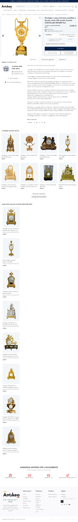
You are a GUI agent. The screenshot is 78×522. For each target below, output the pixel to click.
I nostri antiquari (39, 509)
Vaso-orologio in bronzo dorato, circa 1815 (67, 156)
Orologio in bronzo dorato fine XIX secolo (29, 156)
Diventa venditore (52, 494)
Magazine (63, 494)
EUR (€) (45, 6)
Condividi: (29, 122)
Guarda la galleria (13, 78)
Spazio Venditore (52, 496)
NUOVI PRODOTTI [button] (8, 10)
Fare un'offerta (52, 53)
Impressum (25, 505)
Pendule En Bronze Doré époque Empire (67, 185)
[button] (40, 36)
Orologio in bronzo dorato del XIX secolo (48, 185)
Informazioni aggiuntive (48, 59)
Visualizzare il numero (18, 73)
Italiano (53, 6)
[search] (28, 6)
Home (24, 494)
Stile (46, 31)
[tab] (33, 59)
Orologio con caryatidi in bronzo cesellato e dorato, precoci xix (29, 185)
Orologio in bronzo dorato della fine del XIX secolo (10, 156)
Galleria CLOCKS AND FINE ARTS (11, 232)
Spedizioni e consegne (38, 506)
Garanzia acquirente (38, 495)
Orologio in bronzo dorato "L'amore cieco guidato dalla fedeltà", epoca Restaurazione (9, 186)
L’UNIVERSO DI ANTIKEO (61, 10)
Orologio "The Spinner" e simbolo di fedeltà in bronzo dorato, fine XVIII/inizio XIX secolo (10, 386)
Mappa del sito (26, 507)
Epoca (46, 29)
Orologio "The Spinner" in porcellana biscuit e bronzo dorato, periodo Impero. (10, 324)
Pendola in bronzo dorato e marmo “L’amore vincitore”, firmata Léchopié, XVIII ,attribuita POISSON (10, 449)
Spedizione (62, 59)
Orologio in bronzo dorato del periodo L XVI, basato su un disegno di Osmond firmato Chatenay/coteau (11, 230)
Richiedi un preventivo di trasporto (55, 43)
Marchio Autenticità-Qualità (38, 500)
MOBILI (15, 10)
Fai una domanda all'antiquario (68, 53)
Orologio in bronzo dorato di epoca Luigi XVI (10, 292)
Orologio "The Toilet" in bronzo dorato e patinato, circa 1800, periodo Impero (11, 418)
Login (59, 6)
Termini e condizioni (25, 497)
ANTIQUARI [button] (71, 10)
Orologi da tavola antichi (39, 196)
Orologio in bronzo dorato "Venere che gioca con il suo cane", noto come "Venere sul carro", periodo (10, 355)
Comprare (60, 48)
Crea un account (67, 6)
